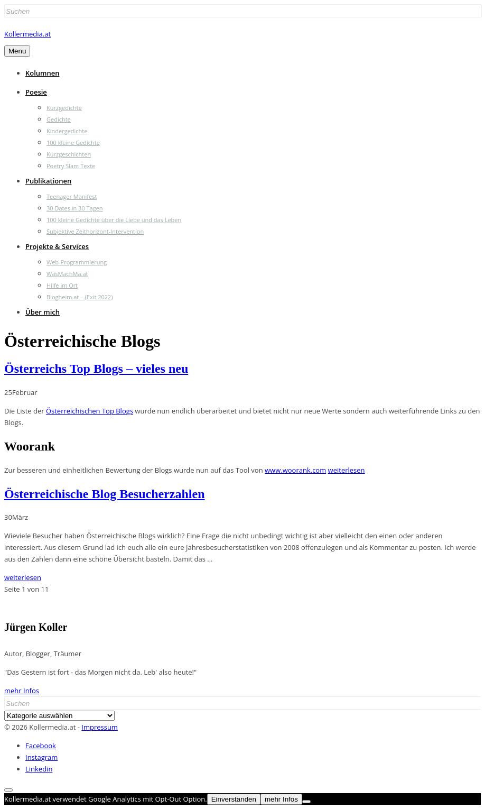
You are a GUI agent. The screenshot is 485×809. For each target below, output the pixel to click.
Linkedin (38, 769)
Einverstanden (233, 799)
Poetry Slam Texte (70, 166)
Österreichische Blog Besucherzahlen (104, 494)
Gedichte (58, 119)
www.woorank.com (295, 470)
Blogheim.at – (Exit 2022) (79, 297)
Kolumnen (42, 73)
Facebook (40, 745)
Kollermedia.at (27, 34)
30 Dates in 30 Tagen (74, 208)
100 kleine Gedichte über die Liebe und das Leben (113, 220)
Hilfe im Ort (62, 285)
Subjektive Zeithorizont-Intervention (95, 231)
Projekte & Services (57, 246)
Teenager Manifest (71, 196)
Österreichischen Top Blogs (89, 411)
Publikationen (48, 181)
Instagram (41, 757)
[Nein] (306, 801)
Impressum (99, 727)
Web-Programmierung (76, 262)
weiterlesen (346, 470)
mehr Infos (21, 690)
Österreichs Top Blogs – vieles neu (96, 368)
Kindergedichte (66, 131)
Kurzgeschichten (68, 154)
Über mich (42, 312)
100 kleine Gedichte (73, 142)
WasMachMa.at (67, 274)
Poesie (36, 92)
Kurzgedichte (64, 108)
